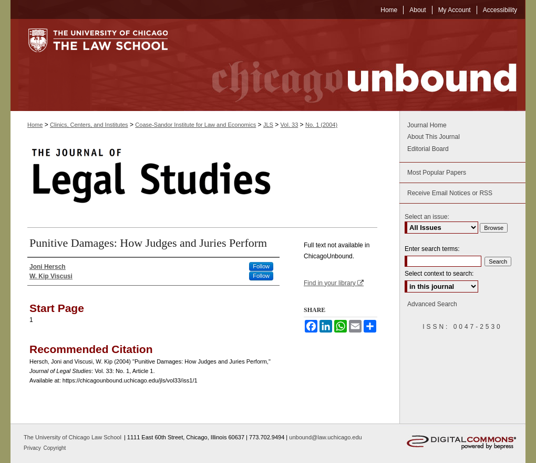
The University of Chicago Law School (72, 437)
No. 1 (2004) (321, 125)
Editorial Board (428, 149)
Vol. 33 (289, 125)
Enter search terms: (432, 249)
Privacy (33, 448)
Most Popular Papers (436, 172)
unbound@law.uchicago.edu (325, 437)
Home (35, 125)
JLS (268, 125)
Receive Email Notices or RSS (449, 193)
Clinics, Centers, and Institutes (89, 125)
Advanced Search (432, 304)
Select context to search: (439, 273)
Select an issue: (427, 216)
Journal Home (427, 125)
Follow (261, 266)
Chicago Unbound (354, 65)
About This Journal (433, 136)
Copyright (55, 448)
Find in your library (334, 283)
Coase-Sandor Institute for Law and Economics (195, 125)
